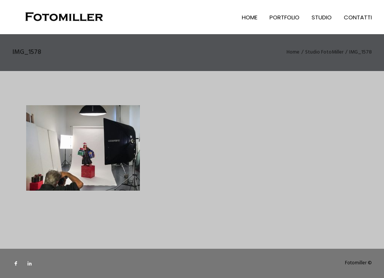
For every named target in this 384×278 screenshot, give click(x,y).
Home (249, 17)
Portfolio (284, 17)
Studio (322, 17)
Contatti (358, 17)
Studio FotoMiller (324, 52)
